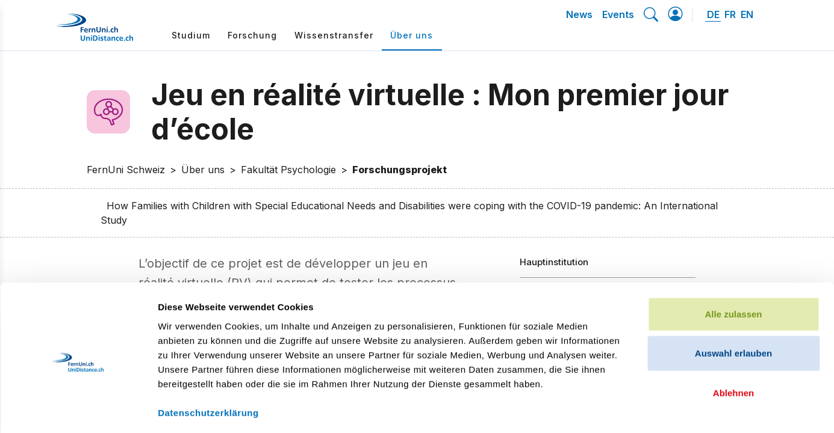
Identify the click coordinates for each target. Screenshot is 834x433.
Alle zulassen (733, 262)
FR (730, 14)
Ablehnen (733, 341)
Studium (191, 35)
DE (713, 14)
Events (618, 14)
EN (747, 14)
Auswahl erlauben (733, 301)
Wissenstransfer (333, 35)
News (579, 14)
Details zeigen (640, 409)
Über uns (411, 35)
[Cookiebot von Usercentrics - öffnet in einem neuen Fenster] (78, 410)
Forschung (252, 35)
